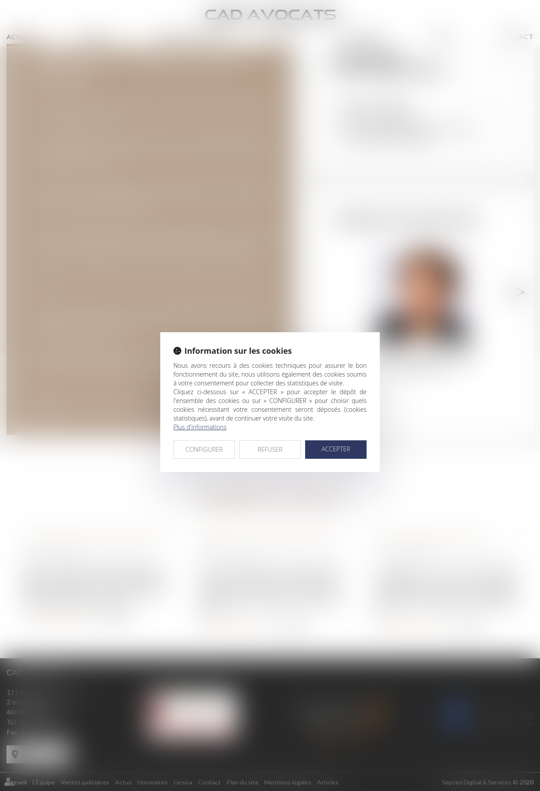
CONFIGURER (204, 449)
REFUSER (270, 449)
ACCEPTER (335, 449)
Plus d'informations (200, 427)
